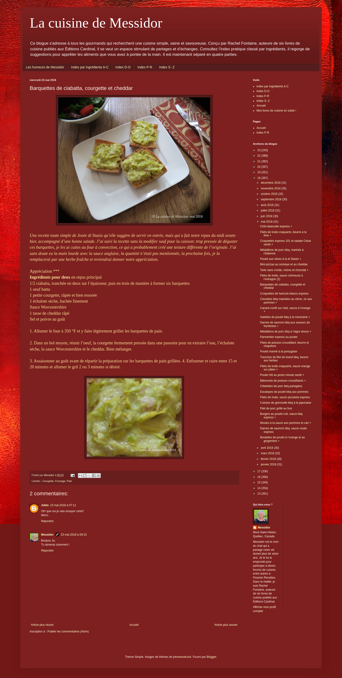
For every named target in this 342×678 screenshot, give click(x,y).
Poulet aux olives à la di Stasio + (280, 259)
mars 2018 (268, 453)
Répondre (47, 521)
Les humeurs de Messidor (45, 67)
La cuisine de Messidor (96, 23)
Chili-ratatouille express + (276, 226)
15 (259, 482)
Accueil (134, 625)
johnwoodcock (182, 657)
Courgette (48, 481)
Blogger (211, 657)
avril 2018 (267, 447)
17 (259, 471)
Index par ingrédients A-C (90, 67)
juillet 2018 (268, 210)
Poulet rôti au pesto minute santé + (282, 375)
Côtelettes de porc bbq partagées (281, 386)
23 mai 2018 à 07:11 (63, 505)
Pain (69, 481)
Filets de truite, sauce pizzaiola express (285, 397)
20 (259, 166)
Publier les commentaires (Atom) (68, 631)
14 (259, 488)
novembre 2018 (271, 188)
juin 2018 (267, 216)
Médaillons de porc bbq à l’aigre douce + (285, 331)
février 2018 (269, 459)
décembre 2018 (271, 182)
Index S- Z (167, 67)
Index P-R (145, 67)
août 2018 (267, 205)
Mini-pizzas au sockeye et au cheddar (284, 264)
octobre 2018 (269, 194)
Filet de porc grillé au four (276, 408)
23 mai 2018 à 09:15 (74, 534)
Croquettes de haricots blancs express (284, 293)
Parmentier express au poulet (278, 337)
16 (259, 477)
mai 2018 (267, 221)
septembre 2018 (271, 199)
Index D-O (123, 67)
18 (259, 178)
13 (259, 493)
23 (259, 150)
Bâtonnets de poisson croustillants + (283, 380)
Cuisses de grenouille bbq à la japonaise (285, 402)
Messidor (47, 534)
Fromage (60, 481)
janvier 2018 (269, 464)
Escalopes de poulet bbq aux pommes (284, 391)
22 (259, 155)
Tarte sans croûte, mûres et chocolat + (284, 270)
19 (259, 172)
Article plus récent (42, 625)
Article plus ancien (226, 625)
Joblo (45, 505)
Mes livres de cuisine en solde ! (276, 110)
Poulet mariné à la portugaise (278, 351)
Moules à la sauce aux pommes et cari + (285, 423)
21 (259, 161)
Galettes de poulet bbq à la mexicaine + (285, 317)
